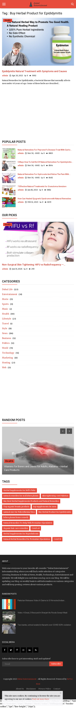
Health (5, 314)
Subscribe (56, 664)
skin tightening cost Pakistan (55, 496)
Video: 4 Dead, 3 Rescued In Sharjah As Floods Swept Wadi (42, 613)
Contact (56, 689)
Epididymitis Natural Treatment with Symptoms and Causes (34, 71)
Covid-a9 (36, 528)
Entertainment (9, 294)
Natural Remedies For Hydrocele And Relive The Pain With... (44, 174)
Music (5, 309)
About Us (20, 689)
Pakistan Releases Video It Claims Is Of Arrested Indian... (42, 600)
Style (4, 328)
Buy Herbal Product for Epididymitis (54, 512)
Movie (5, 299)
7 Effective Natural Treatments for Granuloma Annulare (42, 186)
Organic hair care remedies (15, 528)
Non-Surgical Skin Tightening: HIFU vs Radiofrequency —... (33, 264)
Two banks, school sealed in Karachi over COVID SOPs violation (44, 625)
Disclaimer (31, 689)
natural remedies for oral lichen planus (20, 496)
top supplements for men (44, 506)
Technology (8, 353)
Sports (5, 304)
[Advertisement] (38, 110)
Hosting (6, 362)
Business (6, 338)
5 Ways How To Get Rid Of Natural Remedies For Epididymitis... (45, 162)
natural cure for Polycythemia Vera (19, 512)
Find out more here (40, 699)
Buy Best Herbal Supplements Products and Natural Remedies (31, 501)
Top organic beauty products (16, 506)
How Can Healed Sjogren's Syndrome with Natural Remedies (44, 199)
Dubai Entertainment (26, 679)
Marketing (7, 357)
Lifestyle (6, 318)
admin (5, 75)
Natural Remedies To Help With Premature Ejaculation (27, 523)
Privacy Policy (44, 689)
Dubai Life (7, 289)
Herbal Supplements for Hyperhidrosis (20, 534)
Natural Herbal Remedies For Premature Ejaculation (26, 539)
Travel (5, 323)
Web (4, 367)
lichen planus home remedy (15, 517)
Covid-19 (57, 539)
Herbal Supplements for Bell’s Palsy (19, 490)
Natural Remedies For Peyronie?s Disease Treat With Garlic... (45, 150)
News (5, 333)
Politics (6, 343)
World (5, 348)
